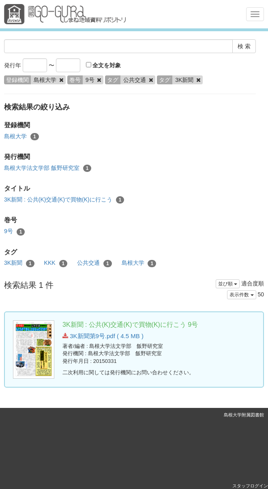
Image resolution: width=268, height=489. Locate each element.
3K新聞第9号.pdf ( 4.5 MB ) (103, 335)
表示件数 (241, 295)
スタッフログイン (250, 485)
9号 (14, 231)
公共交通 (94, 263)
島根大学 (21, 136)
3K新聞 (19, 263)
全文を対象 (103, 65)
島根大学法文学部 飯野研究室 (47, 168)
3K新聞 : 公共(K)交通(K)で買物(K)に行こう (64, 200)
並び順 (227, 284)
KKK (56, 263)
